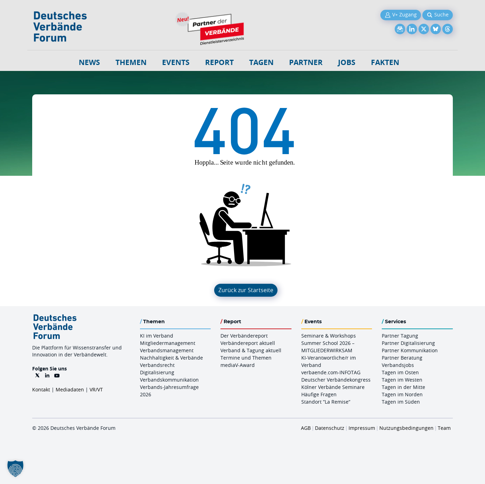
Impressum (362, 428)
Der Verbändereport (244, 335)
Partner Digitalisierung (408, 343)
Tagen (261, 62)
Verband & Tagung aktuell (250, 350)
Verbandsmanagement (167, 350)
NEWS (89, 62)
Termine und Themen (246, 357)
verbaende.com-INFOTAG (330, 372)
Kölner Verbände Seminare (333, 387)
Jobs (347, 62)
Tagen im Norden (402, 394)
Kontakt (41, 389)
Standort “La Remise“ (325, 401)
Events (176, 62)
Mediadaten (70, 389)
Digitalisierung (157, 372)
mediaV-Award (237, 365)
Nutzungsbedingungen (406, 428)
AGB (306, 428)
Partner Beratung (402, 357)
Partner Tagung (400, 335)
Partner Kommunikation (410, 350)
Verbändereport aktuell (247, 343)
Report (219, 62)
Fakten (385, 62)
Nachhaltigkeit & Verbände (171, 357)
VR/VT (96, 389)
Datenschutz (329, 428)
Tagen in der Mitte (403, 387)
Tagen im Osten (400, 372)
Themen (131, 62)
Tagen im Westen (402, 379)
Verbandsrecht (157, 365)
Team (444, 428)
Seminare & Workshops (328, 335)
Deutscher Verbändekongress (336, 379)
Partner (306, 62)
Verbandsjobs (398, 365)
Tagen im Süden (401, 401)
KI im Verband (156, 335)
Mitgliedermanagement (167, 343)
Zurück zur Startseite (245, 290)
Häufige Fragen (319, 394)
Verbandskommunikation (169, 379)
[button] (15, 468)
